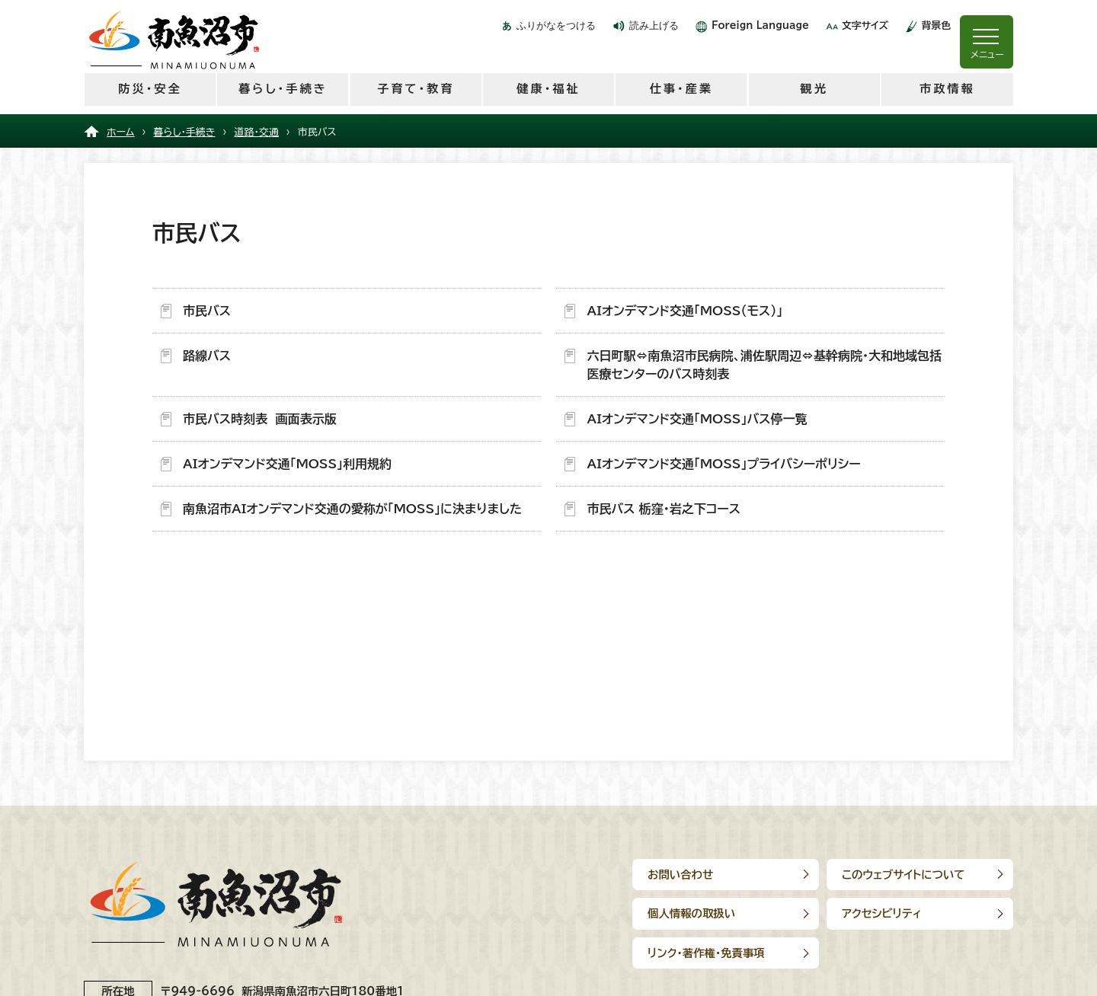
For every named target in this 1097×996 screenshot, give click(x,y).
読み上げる (654, 25)
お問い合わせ (680, 874)
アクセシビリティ (882, 913)
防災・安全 (149, 88)
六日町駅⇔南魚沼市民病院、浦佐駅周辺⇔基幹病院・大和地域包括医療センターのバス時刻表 (764, 365)
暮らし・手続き (283, 88)
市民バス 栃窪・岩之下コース (663, 509)
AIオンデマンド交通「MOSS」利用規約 (287, 464)
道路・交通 (257, 132)
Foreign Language (760, 25)
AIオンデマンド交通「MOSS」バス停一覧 (697, 419)
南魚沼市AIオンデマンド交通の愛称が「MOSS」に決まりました (352, 509)
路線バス (207, 356)
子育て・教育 (415, 88)
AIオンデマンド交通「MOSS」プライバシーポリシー (723, 464)
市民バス (207, 311)
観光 (813, 88)
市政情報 (947, 88)
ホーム (121, 132)
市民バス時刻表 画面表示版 (260, 419)
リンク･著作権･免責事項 (706, 953)
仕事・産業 (681, 88)
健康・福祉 (548, 88)
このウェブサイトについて (903, 874)
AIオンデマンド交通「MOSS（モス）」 (684, 311)
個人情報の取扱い (691, 913)
